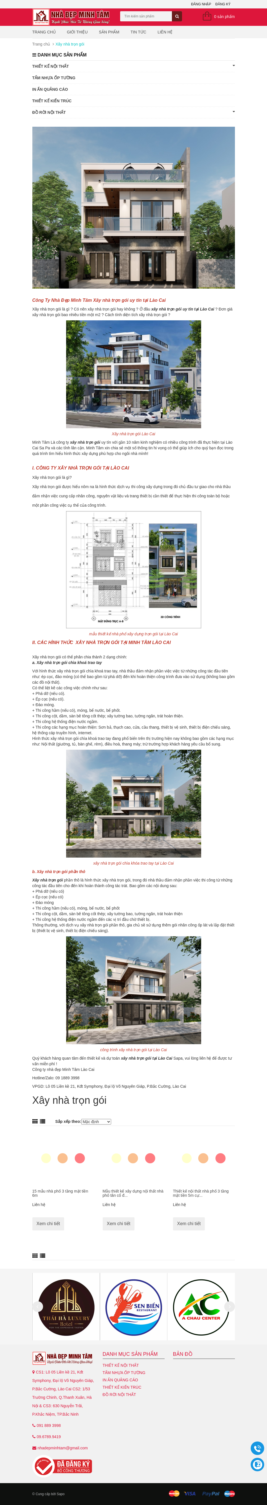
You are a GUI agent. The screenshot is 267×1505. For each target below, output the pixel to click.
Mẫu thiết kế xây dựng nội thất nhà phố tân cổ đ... (133, 1193)
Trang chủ (44, 32)
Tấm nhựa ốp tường (53, 78)
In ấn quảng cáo (50, 89)
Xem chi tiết (48, 1223)
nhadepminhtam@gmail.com (63, 1448)
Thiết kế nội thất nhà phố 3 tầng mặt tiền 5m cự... (201, 1193)
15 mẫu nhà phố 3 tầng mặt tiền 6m (60, 1193)
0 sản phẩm (224, 16)
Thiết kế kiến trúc (52, 101)
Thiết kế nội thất (133, 66)
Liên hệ (165, 32)
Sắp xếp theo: (68, 1121)
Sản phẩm (109, 32)
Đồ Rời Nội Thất (133, 112)
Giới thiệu (77, 32)
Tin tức (138, 32)
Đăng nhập (201, 4)
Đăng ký (222, 4)
